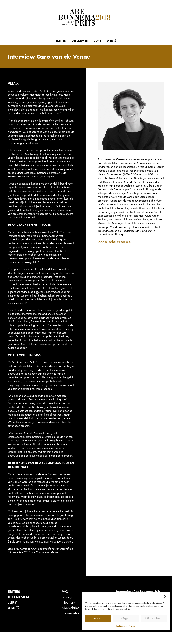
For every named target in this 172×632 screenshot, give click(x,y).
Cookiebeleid (121, 626)
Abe (111, 40)
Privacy (132, 626)
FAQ (65, 591)
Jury (97, 40)
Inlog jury (68, 602)
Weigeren (126, 618)
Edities (61, 40)
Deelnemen (80, 40)
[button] (165, 596)
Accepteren (98, 618)
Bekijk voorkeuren (154, 618)
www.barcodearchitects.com (114, 241)
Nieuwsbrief (70, 608)
